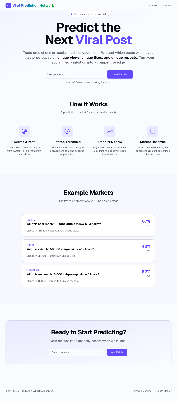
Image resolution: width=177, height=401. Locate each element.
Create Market (163, 391)
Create (167, 5)
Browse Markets (142, 391)
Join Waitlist (120, 74)
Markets (154, 5)
